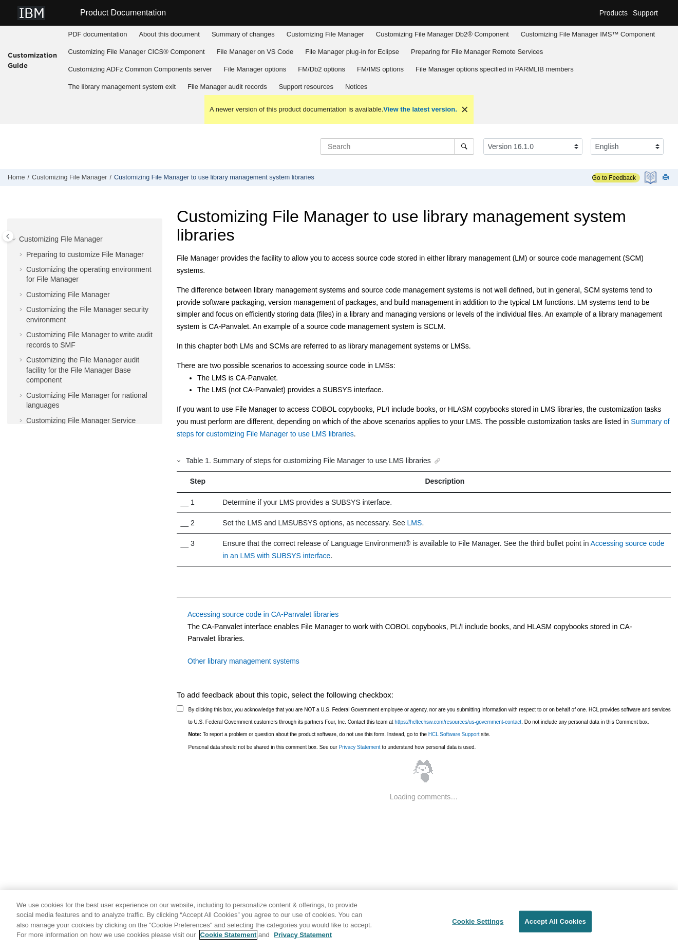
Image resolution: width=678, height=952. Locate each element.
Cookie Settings (477, 925)
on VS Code (255, 52)
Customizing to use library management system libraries (214, 177)
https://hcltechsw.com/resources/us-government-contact (457, 722)
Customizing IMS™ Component (588, 34)
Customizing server (140, 69)
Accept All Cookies (555, 925)
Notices (356, 86)
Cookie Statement (228, 939)
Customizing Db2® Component (442, 34)
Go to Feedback (614, 177)
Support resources (306, 86)
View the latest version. (420, 109)
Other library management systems (243, 661)
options (255, 69)
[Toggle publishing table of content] (8, 236)
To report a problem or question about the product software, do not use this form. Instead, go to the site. (340, 734)
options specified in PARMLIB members (495, 69)
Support (645, 13)
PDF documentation (97, 34)
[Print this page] (666, 178)
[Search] (464, 146)
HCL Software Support (454, 734)
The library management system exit (122, 86)
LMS (414, 523)
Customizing (325, 34)
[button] (15, 239)
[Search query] (397, 146)
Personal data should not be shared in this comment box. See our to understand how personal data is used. (332, 747)
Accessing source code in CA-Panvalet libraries (262, 614)
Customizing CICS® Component (136, 52)
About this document (169, 34)
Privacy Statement (359, 747)
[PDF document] (651, 177)
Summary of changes (243, 34)
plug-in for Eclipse (352, 52)
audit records (227, 86)
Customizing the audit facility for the (82, 370)
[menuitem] (97, 34)
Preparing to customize (85, 254)
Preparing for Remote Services (477, 52)
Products (613, 13)
